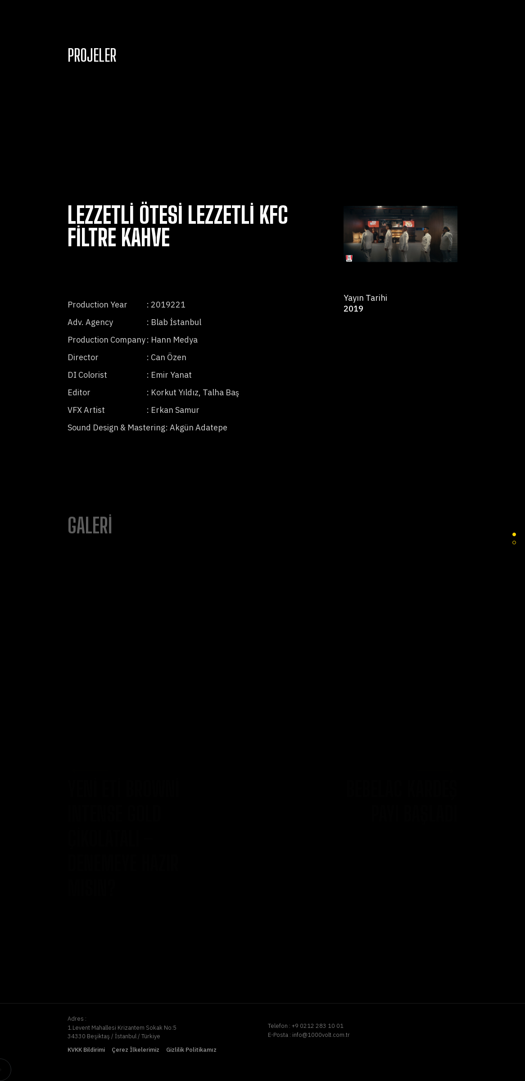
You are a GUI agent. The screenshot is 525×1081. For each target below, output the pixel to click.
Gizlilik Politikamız (191, 1050)
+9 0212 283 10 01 (318, 1026)
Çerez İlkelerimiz (135, 1050)
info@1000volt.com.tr (321, 1035)
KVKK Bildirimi (86, 1050)
